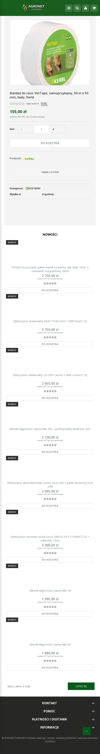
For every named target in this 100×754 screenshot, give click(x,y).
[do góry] (87, 731)
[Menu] (68, 8)
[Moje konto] (85, 8)
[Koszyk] (94, 8)
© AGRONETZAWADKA (14, 738)
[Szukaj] (77, 8)
